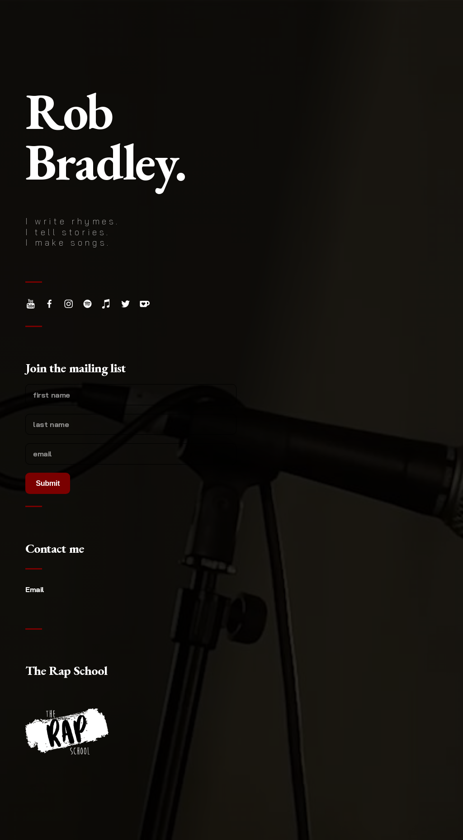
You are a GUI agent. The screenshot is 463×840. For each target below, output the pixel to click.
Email (34, 589)
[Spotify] (87, 304)
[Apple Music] (106, 304)
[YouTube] (30, 304)
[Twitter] (125, 304)
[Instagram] (68, 304)
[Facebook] (49, 304)
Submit (48, 483)
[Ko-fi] (144, 304)
